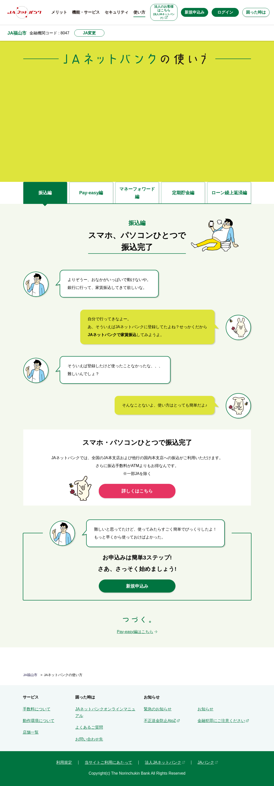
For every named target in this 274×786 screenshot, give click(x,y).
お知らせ (205, 709)
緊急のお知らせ (158, 709)
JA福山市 (16, 33)
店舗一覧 (31, 732)
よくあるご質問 (89, 727)
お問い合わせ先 (89, 739)
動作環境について (38, 721)
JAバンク (206, 762)
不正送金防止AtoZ (160, 721)
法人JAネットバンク (163, 762)
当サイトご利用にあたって (108, 762)
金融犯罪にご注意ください (221, 721)
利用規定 (64, 762)
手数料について (36, 709)
